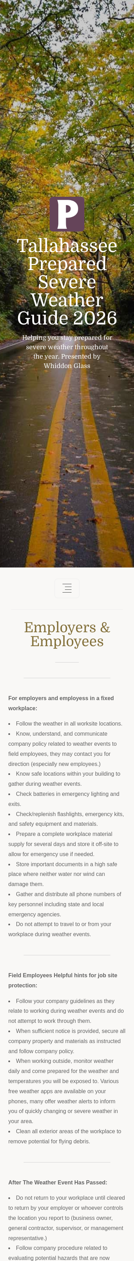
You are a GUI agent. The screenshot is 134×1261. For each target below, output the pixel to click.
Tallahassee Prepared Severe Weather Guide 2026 (67, 282)
